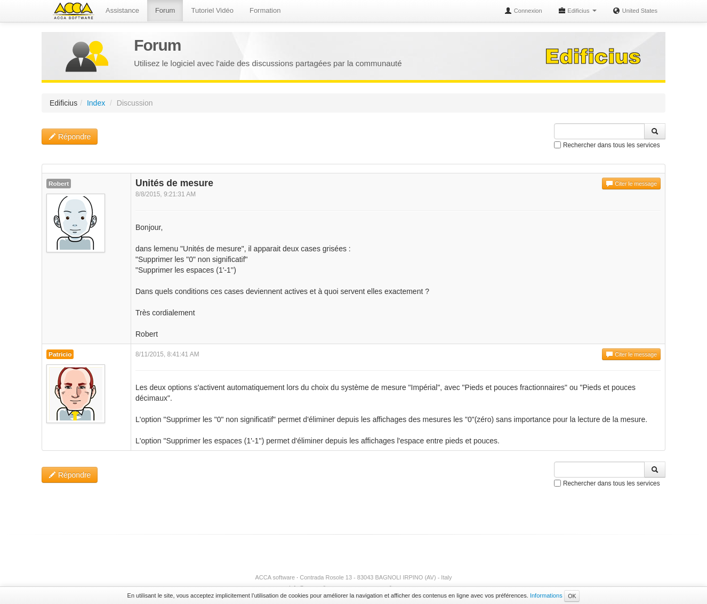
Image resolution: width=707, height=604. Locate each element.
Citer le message (631, 183)
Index (96, 103)
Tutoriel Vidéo (212, 10)
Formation (265, 10)
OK (572, 596)
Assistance (122, 10)
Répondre (70, 136)
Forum (165, 10)
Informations (546, 595)
